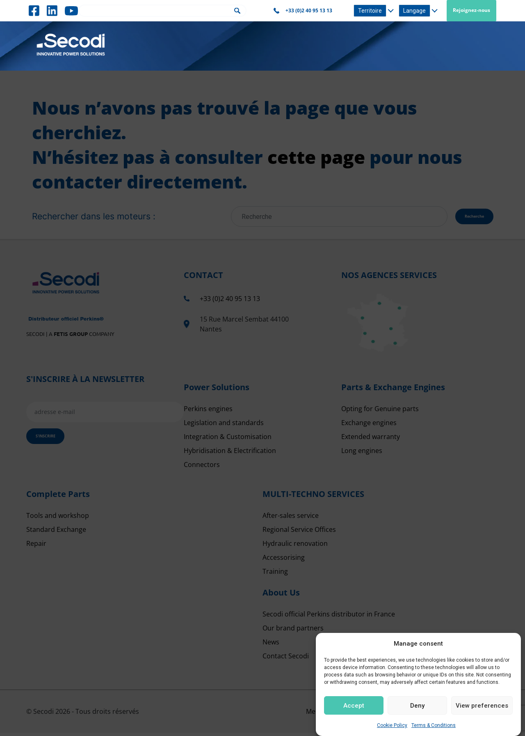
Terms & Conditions (433, 725)
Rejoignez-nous (471, 10)
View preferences (482, 705)
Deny (417, 705)
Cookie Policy (392, 725)
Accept (353, 705)
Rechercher (237, 11)
